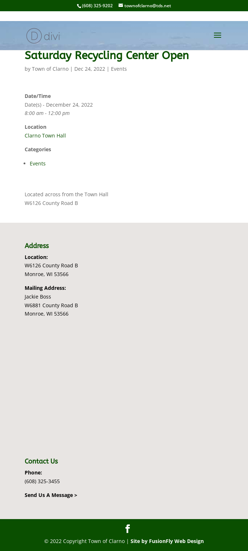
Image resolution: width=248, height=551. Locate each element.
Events (119, 68)
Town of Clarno (50, 68)
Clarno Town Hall (45, 135)
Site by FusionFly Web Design (167, 541)
